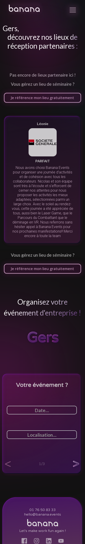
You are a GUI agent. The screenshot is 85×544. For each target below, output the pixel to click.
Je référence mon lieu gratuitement (42, 268)
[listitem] (42, 180)
